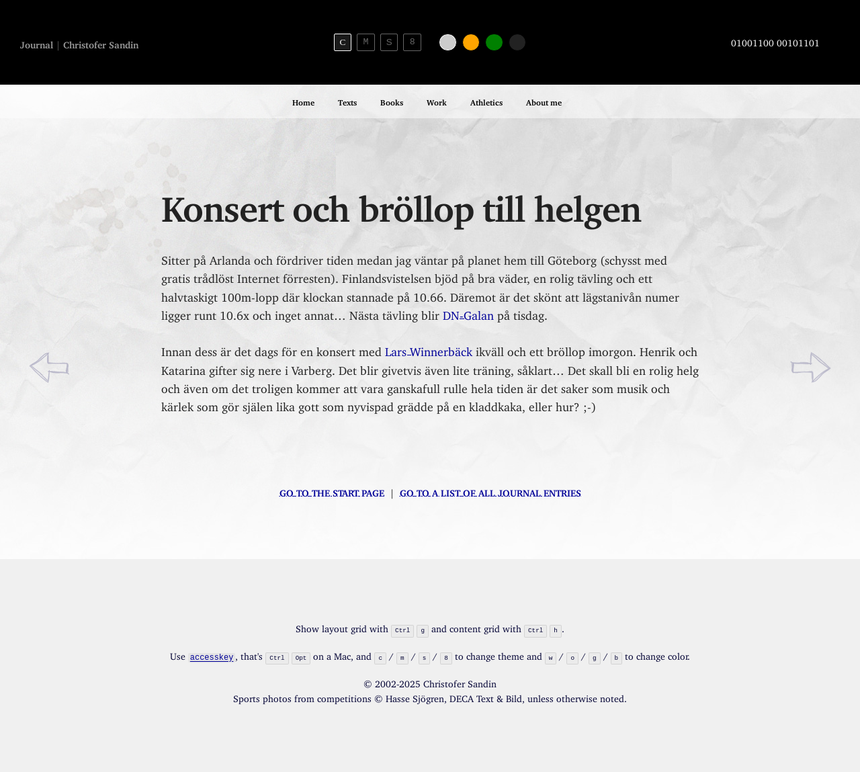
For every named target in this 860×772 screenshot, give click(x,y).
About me (544, 100)
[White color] (448, 43)
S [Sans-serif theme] (389, 42)
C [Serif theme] (342, 42)
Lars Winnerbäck (428, 349)
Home (303, 100)
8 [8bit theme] (412, 42)
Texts (347, 100)
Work (437, 100)
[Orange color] (471, 43)
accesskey (212, 655)
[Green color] (494, 43)
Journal (36, 42)
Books (391, 100)
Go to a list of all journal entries (490, 491)
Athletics (486, 100)
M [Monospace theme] (366, 42)
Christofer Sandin (100, 42)
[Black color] (518, 43)
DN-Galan (468, 312)
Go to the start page (332, 491)
